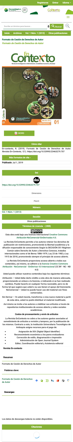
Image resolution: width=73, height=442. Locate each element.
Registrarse (42, 2)
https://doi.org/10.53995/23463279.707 (20, 185)
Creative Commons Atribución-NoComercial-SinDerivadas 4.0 (42, 236)
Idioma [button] (67, 2)
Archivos (17, 33)
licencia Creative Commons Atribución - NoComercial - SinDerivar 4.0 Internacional (35, 265)
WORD (19, 133)
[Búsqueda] (25, 26)
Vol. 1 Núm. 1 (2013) (35, 33)
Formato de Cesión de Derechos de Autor (17, 381)
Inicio (7, 33)
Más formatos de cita (20, 157)
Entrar (55, 2)
